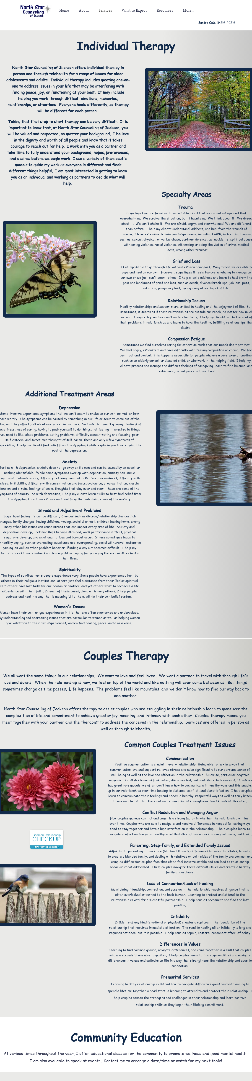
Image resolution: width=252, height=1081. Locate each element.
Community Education (126, 1037)
